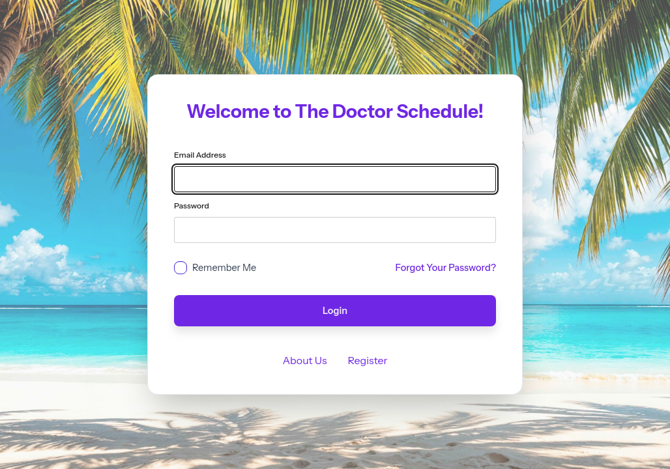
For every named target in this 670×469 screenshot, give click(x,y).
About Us (304, 360)
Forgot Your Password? (446, 268)
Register (368, 360)
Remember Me (224, 268)
